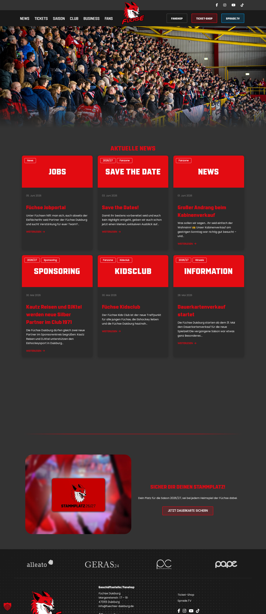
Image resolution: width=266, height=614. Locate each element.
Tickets (41, 18)
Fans (109, 18)
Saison (59, 18)
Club (74, 18)
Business (91, 18)
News (24, 18)
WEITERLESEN (35, 231)
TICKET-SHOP (204, 18)
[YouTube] (233, 5)
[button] (7, 606)
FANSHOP (177, 18)
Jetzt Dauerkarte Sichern (188, 511)
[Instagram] (224, 5)
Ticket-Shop (186, 595)
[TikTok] (242, 5)
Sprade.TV (184, 601)
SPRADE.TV (233, 18)
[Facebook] (217, 5)
